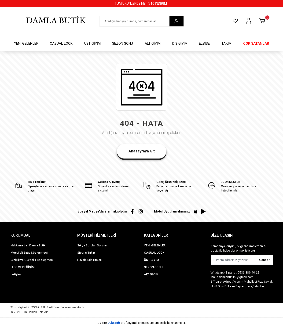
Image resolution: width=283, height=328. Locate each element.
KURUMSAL (20, 235)
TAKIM (226, 43)
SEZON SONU (122, 43)
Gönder (263, 260)
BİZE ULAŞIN (222, 235)
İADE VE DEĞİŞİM (22, 267)
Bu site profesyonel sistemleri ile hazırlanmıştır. (142, 322)
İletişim (16, 274)
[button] (263, 21)
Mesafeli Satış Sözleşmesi (29, 252)
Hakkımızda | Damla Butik (28, 245)
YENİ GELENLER (26, 43)
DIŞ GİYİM (179, 43)
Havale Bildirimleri (89, 260)
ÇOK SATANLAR (256, 43)
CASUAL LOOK (61, 43)
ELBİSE (204, 43)
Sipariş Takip (86, 252)
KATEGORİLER (156, 235)
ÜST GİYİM (92, 43)
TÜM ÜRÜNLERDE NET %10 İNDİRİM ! (141, 3)
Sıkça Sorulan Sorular (92, 245)
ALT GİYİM (153, 43)
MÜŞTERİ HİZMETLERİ (96, 235)
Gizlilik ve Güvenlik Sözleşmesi (32, 260)
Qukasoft (113, 322)
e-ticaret (143, 322)
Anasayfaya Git (142, 151)
